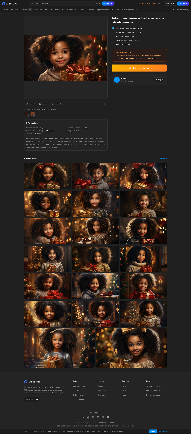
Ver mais (163, 158)
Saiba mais (163, 431)
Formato (96, 3)
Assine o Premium (147, 3)
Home (6, 9)
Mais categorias (129, 9)
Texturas (71, 9)
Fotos (59, 9)
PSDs (124, 395)
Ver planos (32, 399)
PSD (38, 9)
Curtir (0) (30, 103)
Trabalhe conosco (79, 395)
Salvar (43, 103)
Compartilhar (57, 103)
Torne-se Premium (139, 68)
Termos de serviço (153, 386)
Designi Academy (181, 9)
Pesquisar (108, 3)
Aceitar (153, 431)
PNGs (124, 390)
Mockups (115, 9)
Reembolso (102, 395)
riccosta (124, 78)
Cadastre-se (169, 3)
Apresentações (103, 9)
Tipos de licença (104, 390)
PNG (48, 9)
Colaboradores (78, 399)
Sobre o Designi (79, 386)
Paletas (26, 9)
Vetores (82, 9)
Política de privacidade (154, 390)
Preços (100, 386)
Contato (76, 390)
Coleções (14, 9)
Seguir (159, 79)
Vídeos (91, 9)
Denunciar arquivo (153, 395)
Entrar (183, 3)
